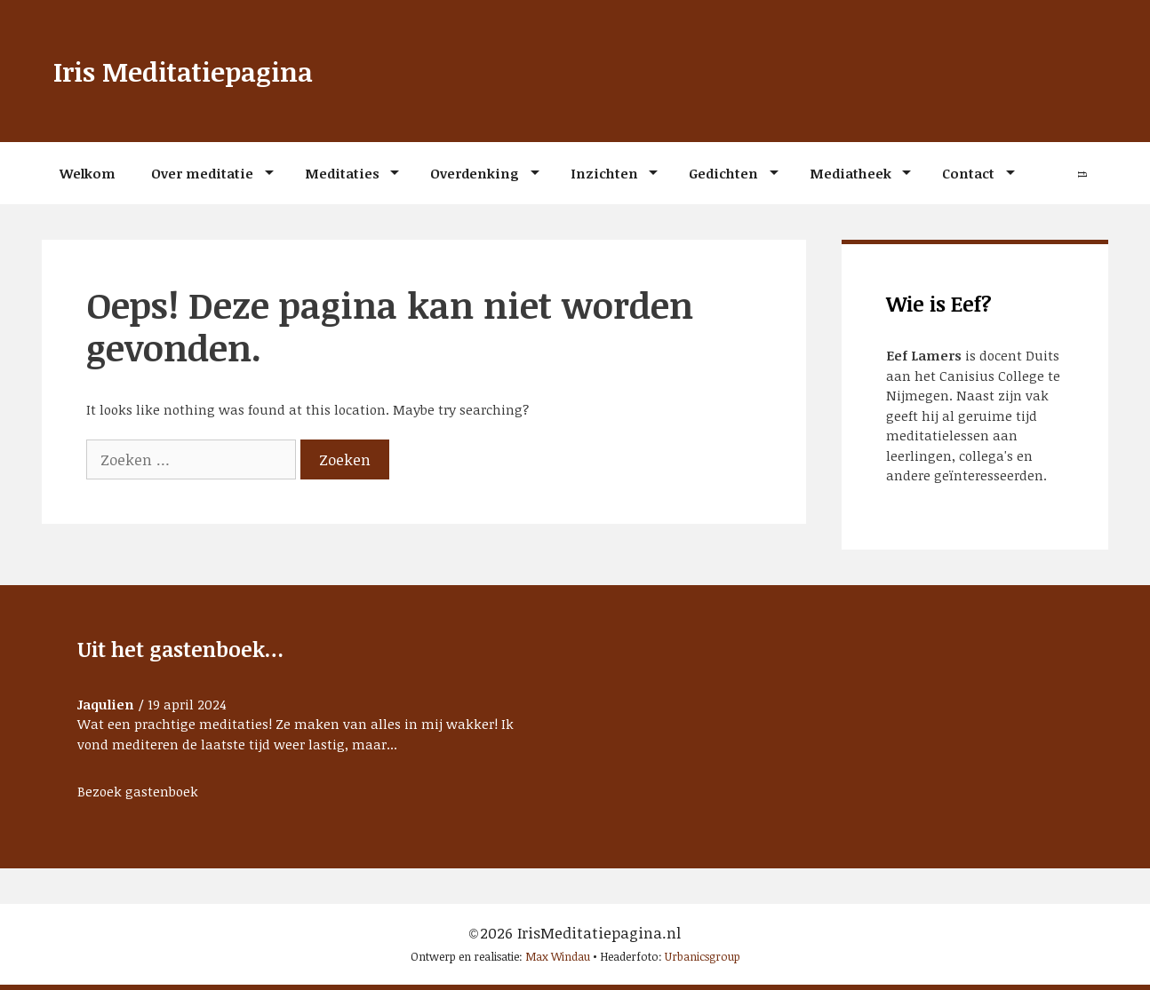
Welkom (88, 173)
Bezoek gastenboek (137, 791)
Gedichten (723, 173)
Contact (968, 173)
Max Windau (557, 956)
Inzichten (604, 173)
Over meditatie (202, 173)
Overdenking (474, 173)
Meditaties (342, 173)
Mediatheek (850, 173)
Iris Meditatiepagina (196, 71)
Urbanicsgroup (702, 956)
